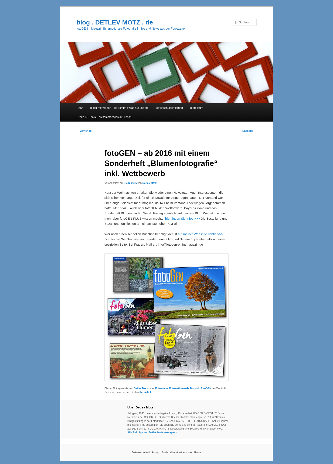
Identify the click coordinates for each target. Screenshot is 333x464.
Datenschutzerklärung (169, 107)
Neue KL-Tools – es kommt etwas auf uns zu (105, 117)
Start (80, 107)
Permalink (146, 392)
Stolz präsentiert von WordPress (181, 452)
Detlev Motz (149, 183)
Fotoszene (161, 388)
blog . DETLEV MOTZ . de (114, 22)
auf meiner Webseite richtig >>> (200, 234)
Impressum (196, 107)
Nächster (249, 130)
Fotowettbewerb (179, 388)
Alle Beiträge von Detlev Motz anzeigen (152, 432)
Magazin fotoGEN (200, 388)
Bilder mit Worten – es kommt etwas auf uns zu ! (119, 107)
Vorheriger (84, 130)
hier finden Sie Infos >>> (182, 218)
